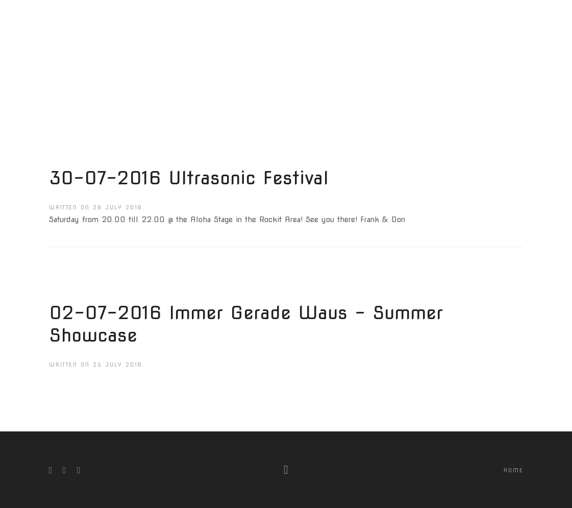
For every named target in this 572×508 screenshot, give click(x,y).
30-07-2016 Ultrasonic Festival (189, 177)
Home (514, 470)
